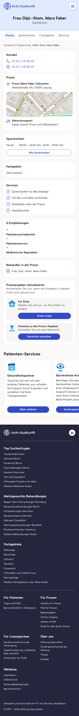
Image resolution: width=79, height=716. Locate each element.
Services (63, 35)
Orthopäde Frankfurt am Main (20, 481)
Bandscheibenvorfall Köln (18, 515)
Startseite (9, 45)
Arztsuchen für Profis (15, 657)
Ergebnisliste (24, 45)
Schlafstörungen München (18, 511)
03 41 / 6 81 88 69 (23, 66)
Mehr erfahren (28, 409)
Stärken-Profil (48, 621)
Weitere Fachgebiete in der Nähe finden (26, 582)
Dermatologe (11, 577)
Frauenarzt (10, 568)
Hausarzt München (14, 454)
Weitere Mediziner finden (18, 486)
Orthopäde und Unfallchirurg (20, 572)
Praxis (10, 35)
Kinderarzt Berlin (13, 463)
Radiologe (9, 549)
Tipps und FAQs (12, 603)
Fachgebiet (46, 35)
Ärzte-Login (44, 315)
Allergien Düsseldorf (15, 520)
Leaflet (51, 115)
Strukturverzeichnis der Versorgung (17, 644)
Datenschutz (11, 679)
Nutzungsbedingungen (16, 684)
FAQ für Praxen (49, 607)
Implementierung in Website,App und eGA (20, 652)
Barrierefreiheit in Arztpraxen (20, 607)
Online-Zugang (49, 617)
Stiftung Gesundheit (52, 642)
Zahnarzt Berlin (12, 458)
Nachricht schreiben (39, 336)
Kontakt (45, 659)
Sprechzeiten (26, 35)
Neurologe (9, 554)
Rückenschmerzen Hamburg (20, 529)
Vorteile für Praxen (51, 603)
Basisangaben (48, 612)
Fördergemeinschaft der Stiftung (54, 648)
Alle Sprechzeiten (39, 152)
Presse (44, 654)
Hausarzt (8, 563)
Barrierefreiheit (12, 688)
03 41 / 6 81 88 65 (23, 61)
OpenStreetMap (65, 115)
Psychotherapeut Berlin (17, 467)
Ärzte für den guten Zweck (55, 626)
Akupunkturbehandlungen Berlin (22, 506)
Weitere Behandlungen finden (20, 534)
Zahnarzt (8, 559)
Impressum (10, 675)
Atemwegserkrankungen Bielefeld (22, 525)
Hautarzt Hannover (14, 472)
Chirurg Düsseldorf (14, 476)
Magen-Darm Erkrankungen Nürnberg (25, 501)
